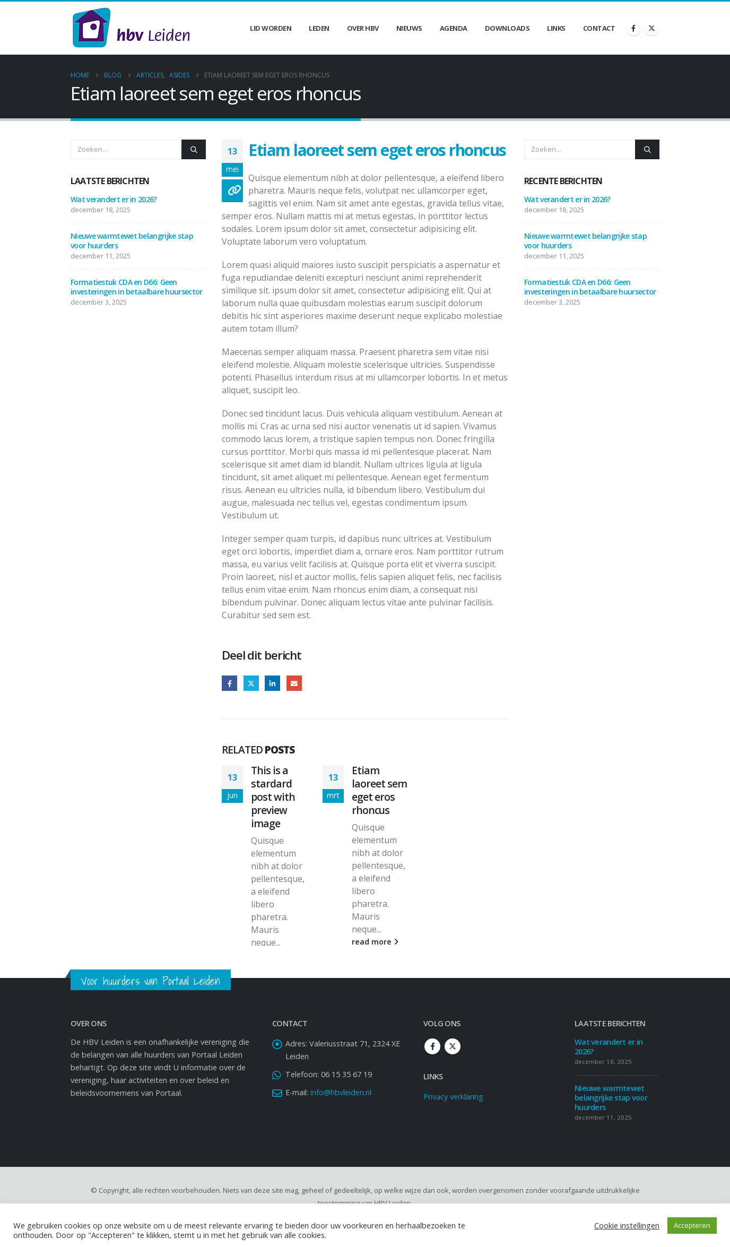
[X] (651, 28)
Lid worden (270, 28)
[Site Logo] (131, 28)
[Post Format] (232, 190)
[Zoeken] (193, 149)
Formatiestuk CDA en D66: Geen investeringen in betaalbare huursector (136, 287)
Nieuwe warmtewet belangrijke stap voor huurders (132, 240)
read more (274, 955)
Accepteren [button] (692, 1225)
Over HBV (363, 28)
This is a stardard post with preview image (273, 796)
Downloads (507, 28)
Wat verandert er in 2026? (114, 199)
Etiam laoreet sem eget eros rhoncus (379, 790)
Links (556, 28)
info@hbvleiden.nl (340, 1113)
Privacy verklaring (453, 1117)
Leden (319, 28)
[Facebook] (633, 28)
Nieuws (409, 28)
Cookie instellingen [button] (626, 1225)
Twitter (251, 683)
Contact (599, 28)
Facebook (229, 683)
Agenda (453, 28)
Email (294, 683)
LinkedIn (272, 683)
